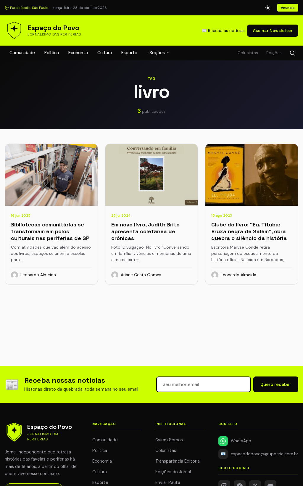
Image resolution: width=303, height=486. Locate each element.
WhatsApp (234, 441)
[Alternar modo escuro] (268, 8)
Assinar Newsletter (272, 30)
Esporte (129, 52)
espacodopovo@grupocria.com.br (258, 454)
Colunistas (248, 52)
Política (51, 52)
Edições (274, 52)
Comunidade (22, 52)
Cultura (104, 52)
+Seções (158, 52)
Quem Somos (169, 439)
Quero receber (275, 384)
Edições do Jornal (173, 471)
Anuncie (288, 7)
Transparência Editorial (178, 461)
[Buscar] (292, 53)
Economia (78, 52)
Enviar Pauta (167, 482)
